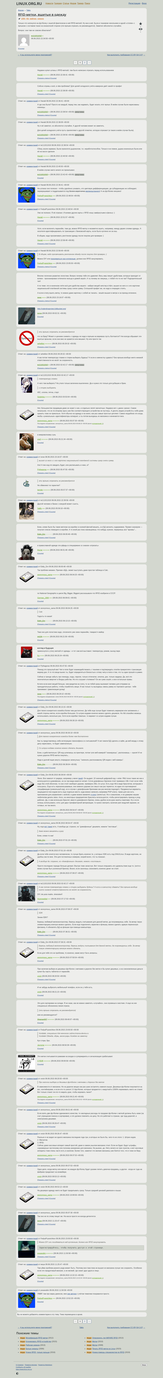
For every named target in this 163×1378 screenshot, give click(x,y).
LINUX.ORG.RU (29, 3)
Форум (73, 3)
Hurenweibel (42, 899)
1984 (23, 19)
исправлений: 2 (97, 423)
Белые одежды (32, 1349)
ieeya (39, 313)
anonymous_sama (44, 421)
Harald (40, 75)
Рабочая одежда (33, 1345)
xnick (39, 976)
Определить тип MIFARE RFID (105, 1338)
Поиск (87, 3)
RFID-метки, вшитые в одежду (42, 14)
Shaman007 (42, 1019)
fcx (38, 656)
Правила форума (31, 1365)
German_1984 (43, 598)
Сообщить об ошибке (23, 1367)
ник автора (71, 1294)
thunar (39, 550)
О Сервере (20, 1365)
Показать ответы (43, 78)
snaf (39, 439)
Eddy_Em (41, 534)
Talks (28, 10)
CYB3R (40, 1061)
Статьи (66, 3)
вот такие (48, 827)
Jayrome (40, 1045)
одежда (40, 19)
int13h (39, 637)
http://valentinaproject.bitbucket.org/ (51, 309)
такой (80, 778)
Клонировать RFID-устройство (38, 1341)
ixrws (39, 297)
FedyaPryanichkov (44, 196)
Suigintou (41, 397)
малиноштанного (93, 191)
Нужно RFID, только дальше (37, 1352)
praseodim (41, 1253)
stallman (33, 19)
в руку (93, 795)
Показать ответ (43, 94)
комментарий (32, 101)
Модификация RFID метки (37, 1338)
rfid (27, 19)
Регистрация (134, 3)
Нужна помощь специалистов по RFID (108, 1352)
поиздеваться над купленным (63, 259)
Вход (144, 3)
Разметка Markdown (45, 1365)
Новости (49, 3)
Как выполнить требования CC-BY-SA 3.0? (125, 55)
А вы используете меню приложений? (36, 55)
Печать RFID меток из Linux (103, 1349)
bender (40, 490)
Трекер (80, 3)
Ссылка (21, 48)
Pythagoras (42, 470)
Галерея (58, 3)
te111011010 (36, 36)
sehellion (40, 344)
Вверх (144, 1365)
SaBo (39, 508)
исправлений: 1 (88, 697)
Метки (94, 1341)
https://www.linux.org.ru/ (24, 1369)
